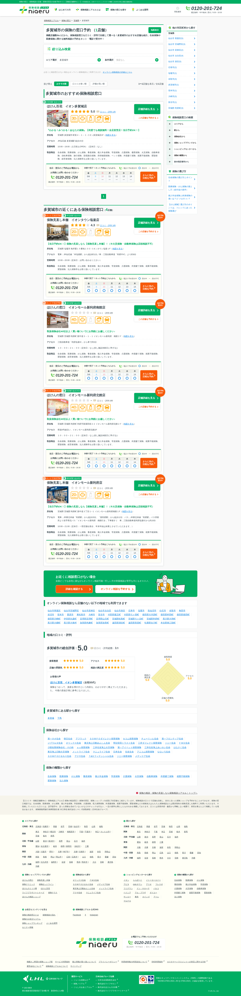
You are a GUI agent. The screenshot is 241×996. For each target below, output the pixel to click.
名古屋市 (44, 846)
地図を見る (111, 135)
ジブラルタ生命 (55, 743)
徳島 (91, 857)
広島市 (74, 857)
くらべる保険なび (80, 980)
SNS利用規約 (157, 962)
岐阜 (55, 846)
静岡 (62, 846)
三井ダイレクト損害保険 (150, 743)
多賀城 (51, 718)
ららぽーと (137, 880)
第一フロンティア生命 (172, 738)
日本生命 (117, 751)
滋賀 (91, 852)
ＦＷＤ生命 (184, 743)
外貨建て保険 (167, 776)
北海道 (38, 826)
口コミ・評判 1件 (108, 112)
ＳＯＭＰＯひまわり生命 (59, 756)
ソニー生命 (170, 743)
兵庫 (60, 852)
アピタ (126, 884)
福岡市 (54, 862)
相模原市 (70, 832)
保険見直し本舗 (43, 880)
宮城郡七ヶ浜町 (135, 618)
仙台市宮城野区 (71, 610)
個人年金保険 (101, 776)
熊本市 (84, 862)
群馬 (52, 836)
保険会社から (179, 136)
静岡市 (69, 846)
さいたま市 (105, 832)
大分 (94, 862)
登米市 (60, 614)
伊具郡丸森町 (70, 618)
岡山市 (58, 857)
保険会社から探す (83, 875)
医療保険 (63, 776)
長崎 (71, 862)
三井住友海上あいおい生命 (157, 747)
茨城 (37, 836)
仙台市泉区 (119, 610)
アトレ (156, 897)
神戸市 (66, 852)
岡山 (52, 857)
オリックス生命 (73, 743)
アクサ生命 (80, 756)
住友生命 (129, 751)
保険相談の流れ (49, 915)
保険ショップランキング (32, 923)
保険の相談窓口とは (30, 915)
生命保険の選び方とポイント (180, 179)
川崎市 (61, 832)
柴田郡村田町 (167, 614)
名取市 (172, 610)
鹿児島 (110, 862)
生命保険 (52, 776)
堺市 (51, 852)
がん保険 (75, 776)
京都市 (82, 852)
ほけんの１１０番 (29, 888)
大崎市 (92, 614)
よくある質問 (51, 923)
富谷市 (101, 614)
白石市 (163, 610)
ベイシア (127, 893)
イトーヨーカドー (153, 880)
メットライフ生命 (81, 751)
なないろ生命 (163, 751)
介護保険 (127, 776)
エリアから (178, 124)
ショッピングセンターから (185, 149)
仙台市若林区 (88, 610)
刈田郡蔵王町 (114, 614)
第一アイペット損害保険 (129, 747)
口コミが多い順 (80, 84)
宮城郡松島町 (118, 618)
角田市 (182, 610)
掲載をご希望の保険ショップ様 (40, 962)
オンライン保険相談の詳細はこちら (117, 72)
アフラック (81, 738)
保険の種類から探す (185, 875)
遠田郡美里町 (134, 622)
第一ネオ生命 (54, 738)
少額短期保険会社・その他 (60, 747)
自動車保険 (152, 776)
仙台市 (76, 826)
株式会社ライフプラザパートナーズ (112, 991)
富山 (68, 841)
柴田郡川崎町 (54, 618)
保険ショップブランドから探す (38, 875)
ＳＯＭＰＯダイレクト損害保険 (105, 738)
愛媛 (107, 857)
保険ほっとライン (46, 884)
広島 (68, 857)
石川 (76, 841)
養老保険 (87, 776)
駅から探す (131, 821)
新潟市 (51, 841)
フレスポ (159, 884)
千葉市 (87, 832)
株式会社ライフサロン (107, 984)
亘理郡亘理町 (86, 618)
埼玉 (97, 832)
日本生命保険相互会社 (107, 980)
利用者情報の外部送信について (134, 962)
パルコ (156, 888)
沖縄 (37, 866)
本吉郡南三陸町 (168, 622)
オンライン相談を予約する (115, 589)
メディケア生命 (142, 756)
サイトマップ (75, 966)
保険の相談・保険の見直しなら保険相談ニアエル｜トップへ (168, 793)
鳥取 (37, 857)
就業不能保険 (183, 776)
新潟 (45, 841)
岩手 (62, 826)
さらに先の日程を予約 (148, 176)
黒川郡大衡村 (70, 622)
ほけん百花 (45, 888)
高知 (114, 857)
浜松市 (77, 846)
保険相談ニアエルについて (57, 966)
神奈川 (46, 832)
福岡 (37, 862)
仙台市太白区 (104, 610)
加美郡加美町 (102, 622)
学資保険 (115, 776)
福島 (101, 826)
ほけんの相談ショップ (31, 897)
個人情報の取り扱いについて (84, 962)
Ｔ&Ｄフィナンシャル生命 (101, 756)
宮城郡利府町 (153, 618)
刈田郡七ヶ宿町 (131, 614)
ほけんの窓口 (27, 880)
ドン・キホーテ (143, 888)
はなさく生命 (180, 747)
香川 (99, 857)
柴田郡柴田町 (183, 614)
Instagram (94, 915)
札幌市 (45, 826)
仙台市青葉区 (54, 610)
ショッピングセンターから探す (139, 875)
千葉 (81, 832)
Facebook (77, 915)
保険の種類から (180, 155)
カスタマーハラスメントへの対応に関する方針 (186, 962)
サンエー (127, 897)
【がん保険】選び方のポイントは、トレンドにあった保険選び (180, 207)
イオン (126, 880)
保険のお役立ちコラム (31, 919)
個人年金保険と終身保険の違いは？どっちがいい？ (180, 197)
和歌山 (107, 852)
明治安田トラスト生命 (124, 743)
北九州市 (44, 862)
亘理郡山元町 (102, 618)
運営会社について (34, 966)
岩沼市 (51, 614)
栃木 (45, 836)
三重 (87, 846)
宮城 (70, 826)
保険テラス (52, 893)
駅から (177, 130)
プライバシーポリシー (108, 962)
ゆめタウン (137, 884)
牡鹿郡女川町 (150, 622)
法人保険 (63, 780)
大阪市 (43, 852)
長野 (61, 841)
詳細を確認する (74, 589)
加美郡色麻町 (86, 622)
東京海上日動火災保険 (58, 751)
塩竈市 (141, 610)
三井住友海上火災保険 (103, 747)
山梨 (37, 841)
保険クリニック (28, 884)
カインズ (146, 897)
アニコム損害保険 (145, 751)
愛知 (37, 846)
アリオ (149, 884)
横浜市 (53, 832)
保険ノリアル (79, 984)
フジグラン (128, 888)
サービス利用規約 (62, 962)
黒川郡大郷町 (54, 622)
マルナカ (127, 901)
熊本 (78, 862)
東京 (37, 832)
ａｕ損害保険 (83, 747)
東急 (136, 897)
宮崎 (102, 862)
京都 (75, 852)
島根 (45, 857)
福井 (83, 841)
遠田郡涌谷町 (118, 622)
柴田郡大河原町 (149, 614)
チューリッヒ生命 (149, 738)
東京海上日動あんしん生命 (97, 743)
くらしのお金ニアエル (82, 987)
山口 (84, 857)
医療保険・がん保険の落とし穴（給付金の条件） (180, 188)
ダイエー (153, 893)
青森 (55, 826)
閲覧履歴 (177, 12)
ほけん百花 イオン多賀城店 (66, 682)
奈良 (99, 852)
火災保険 (139, 776)
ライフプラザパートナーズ (33, 893)
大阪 (37, 852)
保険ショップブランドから (185, 143)
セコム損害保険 (130, 738)
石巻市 (131, 610)
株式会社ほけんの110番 (107, 987)
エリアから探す (31, 821)
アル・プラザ (140, 893)
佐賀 (63, 862)
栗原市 (70, 614)
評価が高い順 (99, 84)
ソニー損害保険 (124, 756)
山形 (93, 826)
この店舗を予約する (147, 118)
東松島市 (81, 614)
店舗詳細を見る (146, 109)
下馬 (59, 718)
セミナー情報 (27, 927)
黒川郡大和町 (169, 618)
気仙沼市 (152, 610)
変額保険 (52, 780)
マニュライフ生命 (101, 751)
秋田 (86, 826)
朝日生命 (68, 738)
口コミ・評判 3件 (108, 225)
